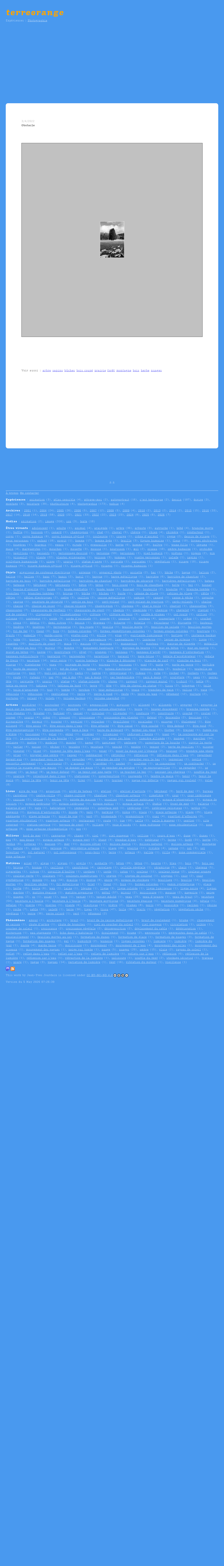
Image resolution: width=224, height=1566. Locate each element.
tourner (117, 780)
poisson (100, 557)
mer (67, 844)
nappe (41, 652)
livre (203, 639)
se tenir (32, 772)
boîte (176, 585)
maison (85, 643)
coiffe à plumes (153, 614)
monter (71, 742)
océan (36, 848)
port (89, 816)
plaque (11, 664)
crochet (205, 618)
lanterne (148, 639)
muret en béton (17, 652)
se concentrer (165, 763)
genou (59, 545)
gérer (69, 734)
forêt (111, 370)
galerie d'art (16, 808)
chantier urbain (128, 795)
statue (65, 681)
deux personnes (17, 540)
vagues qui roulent (181, 780)
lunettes (12, 643)
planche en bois (189, 660)
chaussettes (198, 606)
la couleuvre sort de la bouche (43, 738)
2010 (141, 510)
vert (76, 913)
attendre (72, 709)
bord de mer (185, 791)
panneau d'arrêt (148, 652)
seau (196, 677)
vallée (148, 852)
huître (157, 545)
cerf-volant (110, 602)
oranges (101, 652)
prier (17, 755)
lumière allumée (152, 738)
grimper (88, 734)
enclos (56, 799)
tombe (65, 690)
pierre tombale (86, 660)
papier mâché (106, 897)
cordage (89, 871)
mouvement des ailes (170, 945)
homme (137, 545)
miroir (50, 648)
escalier (111, 799)
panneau (121, 652)
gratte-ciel (79, 635)
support (131, 681)
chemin (118, 610)
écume (131, 933)
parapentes (77, 656)
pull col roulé (55, 673)
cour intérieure (199, 795)
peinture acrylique (103, 901)
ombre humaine (179, 549)
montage (12, 504)
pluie (163, 949)
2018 (26, 514)
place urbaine (166, 812)
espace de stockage (135, 880)
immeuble (81, 808)
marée (25, 945)
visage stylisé (81, 566)
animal (80, 528)
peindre (74, 747)
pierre (30, 905)
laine (68, 888)
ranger (72, 755)
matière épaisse (44, 892)
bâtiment (40, 585)
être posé (199, 726)
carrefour (20, 795)
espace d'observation (178, 799)
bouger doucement (164, 709)
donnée (37, 880)
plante (41, 557)
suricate (117, 561)
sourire (18, 776)
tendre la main (162, 776)
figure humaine (152, 540)
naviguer (108, 742)
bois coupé (84, 370)
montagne (123, 370)
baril (79, 576)
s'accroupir (53, 763)
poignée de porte (77, 664)
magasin (12, 812)
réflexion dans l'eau (172, 755)
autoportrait (120, 499)
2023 (112, 514)
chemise (161, 610)
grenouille (98, 545)
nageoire (191, 892)
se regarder (187, 768)
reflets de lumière (105, 954)
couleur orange (199, 871)
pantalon (53, 656)
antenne (85, 572)
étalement (188, 721)
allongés (165, 705)
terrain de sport (71, 825)
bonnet (207, 585)
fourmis (40, 545)
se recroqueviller (156, 768)
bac (153, 572)
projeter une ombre (44, 755)
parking (107, 812)
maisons (106, 643)
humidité (84, 941)
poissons (125, 664)
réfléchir (118, 755)
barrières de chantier (95, 581)
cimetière (156, 795)
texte (83, 521)
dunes (203, 835)
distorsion (13, 933)
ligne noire (189, 888)
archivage (54, 920)
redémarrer (94, 755)
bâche (169, 572)
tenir (186, 776)
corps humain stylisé (68, 536)
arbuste (140, 528)
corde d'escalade (78, 618)
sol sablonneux (65, 852)
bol (190, 585)
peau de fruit (182, 897)
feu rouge (86, 627)
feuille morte (132, 627)
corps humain (32, 536)
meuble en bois (24, 648)
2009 (126, 510)
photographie (87, 504)
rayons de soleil (188, 949)
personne (103, 553)
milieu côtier (90, 844)
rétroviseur (118, 673)
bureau (208, 791)
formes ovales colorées (171, 631)
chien (153, 532)
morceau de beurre (136, 648)
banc (46, 576)
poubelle (179, 669)
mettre (32, 742)
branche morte (202, 528)
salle (139, 820)
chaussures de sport (89, 610)
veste (125, 694)
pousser (171, 751)
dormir (37, 721)
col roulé (181, 614)
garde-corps (53, 635)
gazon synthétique (181, 884)
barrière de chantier (183, 576)
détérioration (186, 928)
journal (34, 639)
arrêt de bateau (80, 791)
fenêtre (18, 627)
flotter (169, 730)
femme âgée (103, 540)
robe (157, 673)
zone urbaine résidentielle (47, 829)
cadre (65, 597)
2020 (61, 514)
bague (186, 572)
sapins (57, 370)
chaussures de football (48, 610)
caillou (83, 597)
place (143, 812)
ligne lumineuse (159, 888)
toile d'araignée (25, 690)
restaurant (87, 820)
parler (18, 747)
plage (189, 812)
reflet (10, 954)
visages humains (134, 566)
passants (43, 553)
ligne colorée (127, 888)
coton (124, 871)
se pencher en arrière (118, 768)
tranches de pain (161, 690)
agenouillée (99, 705)
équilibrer (121, 721)
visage (184, 561)
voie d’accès (121, 825)
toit (50, 690)
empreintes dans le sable (188, 933)
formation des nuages (39, 941)
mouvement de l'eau (131, 945)
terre (93, 685)
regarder (78, 759)
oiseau (152, 549)
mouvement (99, 945)
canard (56, 532)
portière (208, 664)
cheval (117, 532)
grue (118, 635)
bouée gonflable (76, 589)
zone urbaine (15, 856)
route (17, 677)
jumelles (55, 639)
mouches (55, 549)
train (135, 690)
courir (29, 717)
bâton (83, 585)
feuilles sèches (36, 884)
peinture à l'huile (66, 901)
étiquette (184, 623)
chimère (172, 532)
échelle (139, 623)
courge (121, 536)
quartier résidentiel (21, 820)
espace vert (81, 840)
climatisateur (70, 614)
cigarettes (13, 871)
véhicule (12, 694)
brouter (39, 713)
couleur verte (23, 876)
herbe (145, 370)
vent (112, 962)
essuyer (167, 721)
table (199, 681)
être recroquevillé (20, 730)
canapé (158, 597)
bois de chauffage (150, 585)
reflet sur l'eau (70, 954)
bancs (62, 576)
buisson (37, 532)
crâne (187, 618)
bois (136, 370)
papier (81, 897)
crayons (167, 876)
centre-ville (45, 795)
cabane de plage (146, 593)
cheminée (140, 610)
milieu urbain (182, 844)
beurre (156, 863)
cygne (171, 536)
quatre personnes (147, 557)
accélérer (29, 705)
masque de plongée (181, 643)
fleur (176, 540)
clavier (203, 610)
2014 (172, 510)
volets (50, 698)
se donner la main (79, 768)
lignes (212, 888)
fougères (19, 545)
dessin (177, 499)
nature (18, 848)
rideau (140, 673)
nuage (106, 949)
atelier (106, 791)
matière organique (79, 892)
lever (96, 738)
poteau (91, 669)
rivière (154, 848)
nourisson (117, 549)
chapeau (127, 606)
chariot (175, 606)
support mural (157, 681)
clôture (95, 614)
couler (206, 713)
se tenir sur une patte (95, 772)
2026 (161, 514)
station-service (38, 825)
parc (89, 812)
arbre (46, 370)
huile (36, 888)
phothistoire (59, 504)
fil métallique (67, 884)
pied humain (153, 553)
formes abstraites (204, 540)
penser (154, 747)
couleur (142, 871)
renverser (176, 759)
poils (150, 905)
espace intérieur (71, 804)
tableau (41, 685)
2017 (9, 514)
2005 (60, 510)
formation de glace (132, 937)
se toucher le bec (133, 772)
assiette (136, 572)
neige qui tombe (80, 949)
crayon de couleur (138, 876)
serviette (27, 681)
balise (10, 576)
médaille (211, 643)
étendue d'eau (125, 840)
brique (68, 593)
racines (192, 905)
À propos (12, 493)
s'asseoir (78, 763)
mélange (12, 742)
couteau (144, 618)
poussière (171, 905)
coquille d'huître (61, 871)
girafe (77, 545)
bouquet (128, 589)
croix (17, 623)
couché (187, 713)
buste (122, 593)
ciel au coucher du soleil (113, 924)
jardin (195, 808)
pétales (11, 905)
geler (53, 734)
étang (102, 840)
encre (108, 880)
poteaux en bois (152, 669)
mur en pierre (198, 648)
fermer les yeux (144, 730)
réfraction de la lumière (84, 958)
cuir (184, 876)
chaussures (14, 610)
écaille (72, 880)
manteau (152, 643)
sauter (120, 763)
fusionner (32, 734)
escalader (145, 721)
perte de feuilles (181, 747)
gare (38, 808)
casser (78, 713)
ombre (144, 949)
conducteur (195, 532)
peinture (33, 504)
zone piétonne (150, 825)
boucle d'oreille (25, 589)
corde (53, 618)
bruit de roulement (155, 920)
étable (157, 804)
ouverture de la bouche (162, 742)
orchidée (205, 549)
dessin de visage (197, 536)
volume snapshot (106, 698)
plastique (90, 905)
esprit (61, 540)
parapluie (101, 656)
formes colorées (79, 631)
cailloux (56, 867)
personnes (127, 553)
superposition (109, 776)
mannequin (129, 643)
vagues (53, 962)
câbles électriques (38, 597)
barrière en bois (18, 581)
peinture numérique (176, 901)
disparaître (14, 721)
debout (152, 717)
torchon (84, 690)
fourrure (203, 631)
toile (207, 685)
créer (46, 717)
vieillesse (173, 962)
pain (64, 897)
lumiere (160, 941)
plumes (131, 905)
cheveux (201, 867)
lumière (180, 941)
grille (101, 635)
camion (139, 597)
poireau (104, 664)
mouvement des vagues (43, 949)
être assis (33, 726)
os (33, 897)
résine (212, 905)
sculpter (140, 763)
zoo (78, 829)
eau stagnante (40, 933)
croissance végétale (81, 928)
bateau (209, 581)
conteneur (33, 618)
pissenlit (20, 557)
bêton (138, 863)
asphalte (101, 863)
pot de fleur (69, 669)
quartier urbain (58, 820)
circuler (98, 713)
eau (8, 840)
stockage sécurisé (179, 958)
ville (166, 852)
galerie (203, 804)
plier (37, 751)
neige (210, 892)
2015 (188, 510)
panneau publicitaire (22, 656)
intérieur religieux (167, 808)
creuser (64, 717)
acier (28, 863)
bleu (173, 863)
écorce (91, 880)
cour (175, 795)
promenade (109, 816)
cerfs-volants (182, 602)
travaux (207, 958)
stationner (82, 776)
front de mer (179, 804)
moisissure (148, 892)
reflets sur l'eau (141, 954)
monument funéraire (98, 648)
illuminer (110, 734)
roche (17, 909)
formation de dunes (95, 937)
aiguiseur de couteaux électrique (44, 572)
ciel (95, 835)
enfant (42, 540)
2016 (205, 510)
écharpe (119, 623)
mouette (76, 549)
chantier (100, 795)
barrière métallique (55, 581)
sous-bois (92, 852)
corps (10, 536)
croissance (87, 717)
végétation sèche (190, 909)
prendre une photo (199, 751)
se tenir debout (57, 772)
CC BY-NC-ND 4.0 (107, 975)
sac (51, 677)
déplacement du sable (151, 928)
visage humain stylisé (45, 566)
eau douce (27, 840)
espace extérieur (37, 804)
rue (122, 820)
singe (50, 561)
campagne (58, 835)
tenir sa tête (59, 780)
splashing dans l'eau (49, 776)
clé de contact (16, 614)
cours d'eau (166, 835)
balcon (204, 572)
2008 (110, 510)
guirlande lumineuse (146, 635)
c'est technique (151, 499)
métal (106, 892)
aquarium (53, 791)
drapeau (99, 623)
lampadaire (97, 639)
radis (79, 673)
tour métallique (110, 690)
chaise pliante (75, 606)
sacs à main (152, 677)
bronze (37, 867)
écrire (198, 499)
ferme (172, 840)
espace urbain (133, 804)
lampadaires (124, 639)
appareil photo (110, 572)
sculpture (177, 677)
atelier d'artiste (132, 791)
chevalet (182, 610)
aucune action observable (106, 709)
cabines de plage (179, 593)
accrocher (52, 705)
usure (17, 962)
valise (187, 690)
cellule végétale (132, 867)
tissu (169, 685)
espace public (103, 804)
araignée (100, 528)
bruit (74, 920)
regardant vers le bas (47, 759)
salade (173, 557)
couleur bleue (169, 871)
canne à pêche (182, 597)
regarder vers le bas (144, 759)
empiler (77, 721)
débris (35, 623)
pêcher (55, 747)
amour (33, 920)
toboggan (188, 685)
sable (34, 909)
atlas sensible (64, 499)
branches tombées (41, 593)
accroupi (74, 705)
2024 (130, 514)
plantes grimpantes (71, 557)
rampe (96, 673)
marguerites (31, 549)
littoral (30, 844)
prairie (100, 370)
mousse (96, 549)
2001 (27, 510)
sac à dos (69, 677)
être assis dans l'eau (66, 726)
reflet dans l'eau (36, 954)
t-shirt (181, 681)
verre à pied (103, 694)
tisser (98, 780)
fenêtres (39, 627)
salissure (119, 958)
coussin (124, 618)
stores (112, 681)
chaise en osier (43, 606)
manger (179, 738)
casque (18, 602)
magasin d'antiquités (43, 812)
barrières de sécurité (137, 581)
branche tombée (198, 589)
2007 (93, 510)
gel (66, 941)
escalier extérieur (140, 799)
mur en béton (169, 648)
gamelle (29, 635)
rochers (193, 673)
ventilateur (59, 694)
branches (12, 593)
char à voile (151, 606)
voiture (195, 694)
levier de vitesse (177, 639)
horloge (177, 635)
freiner (188, 730)
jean (52, 888)
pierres (50, 905)
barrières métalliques (179, 581)
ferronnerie (62, 627)
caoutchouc (80, 867)
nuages (156, 370)
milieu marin (120, 844)
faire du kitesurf (110, 730)
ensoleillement (17, 937)
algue (44, 863)
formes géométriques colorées (122, 631)
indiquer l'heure (140, 734)
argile (81, 863)
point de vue (68, 816)
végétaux (12, 913)
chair (182, 867)
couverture (167, 618)
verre (81, 694)
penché (117, 747)
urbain (130, 852)
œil (136, 549)
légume (201, 545)
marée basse (47, 945)
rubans (35, 677)
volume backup (74, 698)
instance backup (203, 635)
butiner (59, 713)
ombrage (130, 742)
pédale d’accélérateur (179, 656)
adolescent (40, 528)
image (49, 521)
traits (141, 909)
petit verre (58, 660)
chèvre (135, 532)
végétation (162, 561)
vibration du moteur (141, 962)
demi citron (57, 623)
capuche (208, 597)
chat (100, 532)
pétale (204, 901)
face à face (80, 730)
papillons (20, 553)
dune (187, 835)
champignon (79, 532)
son (68, 521)
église (38, 799)
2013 (157, 510)
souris (68, 561)
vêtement (172, 694)
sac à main (93, 677)
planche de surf (156, 660)
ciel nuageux (119, 835)
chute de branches (71, 924)
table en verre (16, 685)
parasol (123, 656)
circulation (179, 924)
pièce (126, 812)
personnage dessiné (73, 553)
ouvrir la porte (200, 742)
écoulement (110, 933)
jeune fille (179, 545)
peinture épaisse (139, 901)
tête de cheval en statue (138, 685)
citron (34, 871)
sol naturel (36, 852)
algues (63, 863)
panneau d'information (186, 652)
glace (207, 884)
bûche (86, 593)
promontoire (134, 816)
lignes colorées (133, 941)
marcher (199, 738)
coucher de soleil (19, 928)
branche (172, 589)
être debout (175, 726)
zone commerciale (192, 852)
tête (109, 685)
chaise (18, 606)
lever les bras (120, 738)
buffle (17, 532)
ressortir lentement (21, 763)
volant (32, 698)
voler (209, 780)
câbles (10, 597)
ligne (104, 888)
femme (79, 540)
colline (143, 835)
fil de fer (20, 631)
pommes (120, 557)
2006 (77, 510)
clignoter (120, 713)
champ (79, 835)
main (9, 549)
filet (91, 884)
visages (106, 566)
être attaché (100, 726)
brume (183, 920)
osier (48, 897)
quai (155, 816)
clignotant (43, 614)
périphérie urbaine (85, 848)
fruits (10, 635)
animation (37, 499)
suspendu (135, 776)
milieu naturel (150, 844)
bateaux (19, 585)
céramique (162, 867)
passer (36, 747)
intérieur (134, 808)
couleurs (48, 876)
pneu (52, 664)
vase (204, 690)
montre (69, 648)
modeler (51, 742)
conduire (142, 713)
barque (97, 576)
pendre (136, 747)
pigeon (196, 553)
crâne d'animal (146, 536)
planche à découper (121, 660)
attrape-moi (93, 499)
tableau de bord (69, 685)
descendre (172, 717)
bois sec (208, 863)
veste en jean (147, 694)
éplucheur (161, 623)
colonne (11, 618)
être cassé (125, 726)
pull (32, 673)
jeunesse (106, 941)
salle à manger (163, 820)
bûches (69, 370)
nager (89, 742)
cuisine (19, 799)
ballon (29, 576)
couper (11, 717)
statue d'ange (92, 561)
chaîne (206, 602)
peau (128, 897)
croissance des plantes (121, 717)
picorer (208, 747)
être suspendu (52, 730)
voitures (12, 698)
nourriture (62, 652)
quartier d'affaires (182, 816)
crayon (111, 876)
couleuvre (100, 536)
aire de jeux (28, 791)
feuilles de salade (165, 627)
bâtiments (62, 585)
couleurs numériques (82, 876)
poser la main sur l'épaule (136, 751)
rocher (174, 673)
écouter (56, 721)
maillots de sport (42, 643)
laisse (75, 639)
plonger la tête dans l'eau (70, 751)
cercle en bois (82, 602)
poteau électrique (118, 669)
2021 (78, 514)
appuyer (186, 705)
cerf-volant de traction (145, 602)
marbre (18, 892)
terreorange (35, 12)
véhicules (35, 694)
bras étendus (15, 713)
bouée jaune (105, 589)
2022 (95, 514)
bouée (51, 589)
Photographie (37, 20)
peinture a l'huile (29, 901)
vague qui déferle (145, 780)
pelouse (56, 848)
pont (143, 664)
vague (34, 962)
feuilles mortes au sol (54, 937)
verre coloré (55, 913)
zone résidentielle (183, 825)
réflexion (141, 755)
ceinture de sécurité (47, 602)
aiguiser (123, 705)
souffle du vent (205, 772)
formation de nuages (170, 937)
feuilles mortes (200, 627)
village (98, 825)
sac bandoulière (122, 677)
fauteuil (206, 623)
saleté (53, 909)
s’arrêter (100, 763)
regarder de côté (108, 759)
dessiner (195, 717)
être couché (150, 726)
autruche (161, 528)
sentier (189, 820)
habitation (57, 808)
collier (201, 614)
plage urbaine (39, 816)
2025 (145, 514)
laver (80, 738)
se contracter (194, 763)
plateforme (33, 664)
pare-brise (146, 656)
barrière (152, 576)
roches (212, 673)
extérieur (152, 840)
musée (73, 812)
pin (212, 553)
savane (173, 848)
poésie (114, 504)
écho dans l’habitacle (76, 933)
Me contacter (29, 493)
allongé (144, 705)
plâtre (112, 905)
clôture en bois (121, 614)
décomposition (115, 928)
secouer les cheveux (170, 772)
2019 (43, 514)
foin (56, 631)
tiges (88, 909)
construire (166, 713)
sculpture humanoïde (22, 561)
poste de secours (25, 669)
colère (201, 924)
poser (103, 751)
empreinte (152, 933)
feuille (126, 540)
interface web (108, 808)
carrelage (104, 867)
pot (49, 669)
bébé (180, 528)
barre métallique (124, 576)
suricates (139, 561)
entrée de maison (83, 799)
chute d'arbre (39, 924)
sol (189, 848)
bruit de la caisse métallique (110, 920)
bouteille (150, 589)
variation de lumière (84, 962)
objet (82, 652)
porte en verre (182, 664)
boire (138, 709)
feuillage (165, 880)
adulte (61, 528)
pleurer (19, 751)
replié (196, 759)
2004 (43, 510)
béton (99, 585)
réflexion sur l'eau (41, 958)
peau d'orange (153, 897)
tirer (81, 780)
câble (205, 593)
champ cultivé (74, 795)
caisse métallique (111, 597)
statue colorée (89, 681)
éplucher (98, 721)
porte (159, 664)
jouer (165, 734)
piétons (176, 553)
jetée (16, 639)
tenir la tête (31, 780)
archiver (51, 709)
